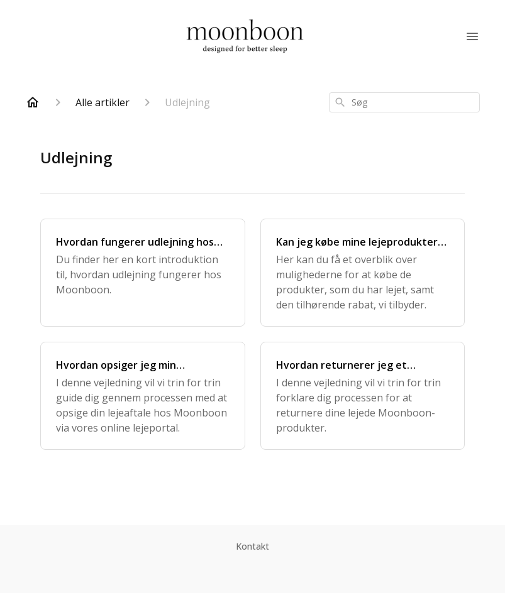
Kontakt (252, 546)
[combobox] (404, 102)
